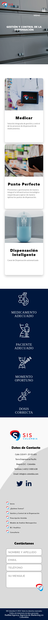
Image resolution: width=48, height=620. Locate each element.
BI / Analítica (15, 527)
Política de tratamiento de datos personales (24, 613)
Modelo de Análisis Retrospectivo (23, 523)
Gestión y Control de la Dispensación (24, 513)
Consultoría (14, 532)
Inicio (12, 504)
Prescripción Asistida (18, 518)
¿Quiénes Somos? (17, 508)
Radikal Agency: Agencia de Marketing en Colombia (24, 616)
